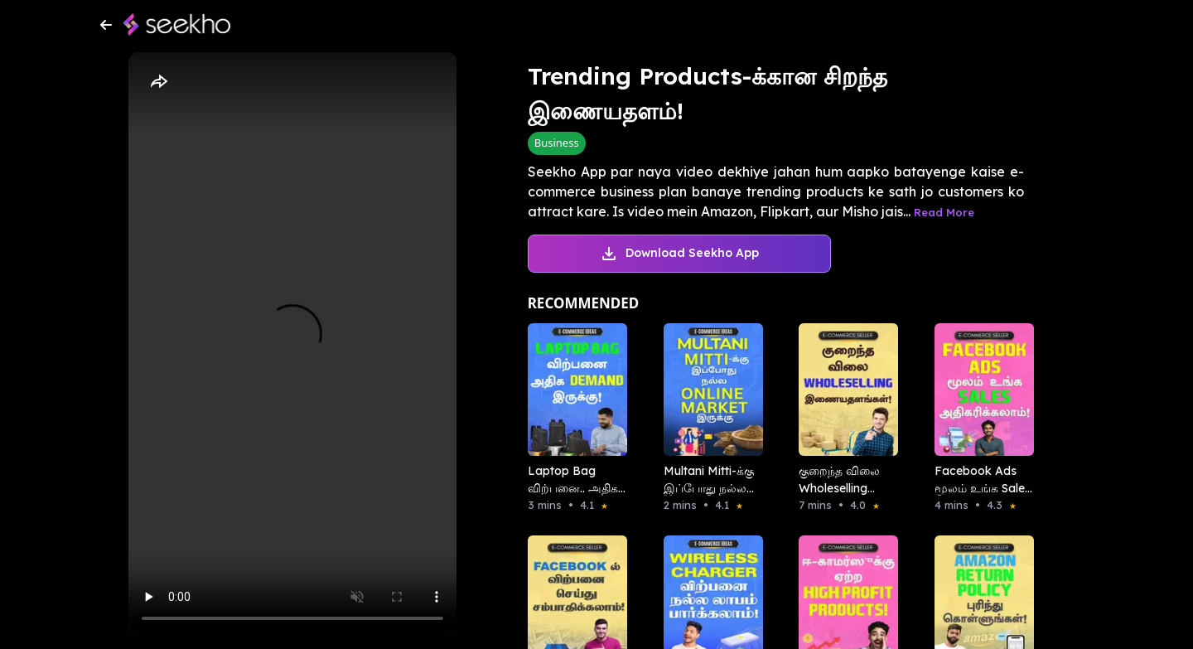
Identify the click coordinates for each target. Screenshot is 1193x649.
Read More (944, 212)
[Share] (158, 82)
